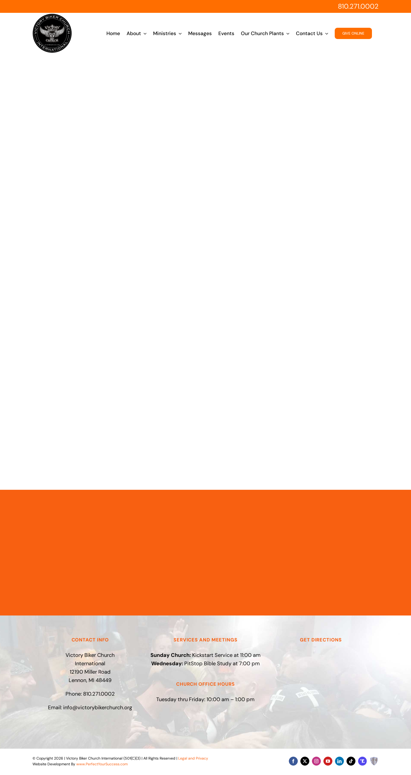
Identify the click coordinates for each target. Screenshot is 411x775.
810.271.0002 (358, 6)
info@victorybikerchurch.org (97, 707)
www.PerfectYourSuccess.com (102, 764)
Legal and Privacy (193, 758)
